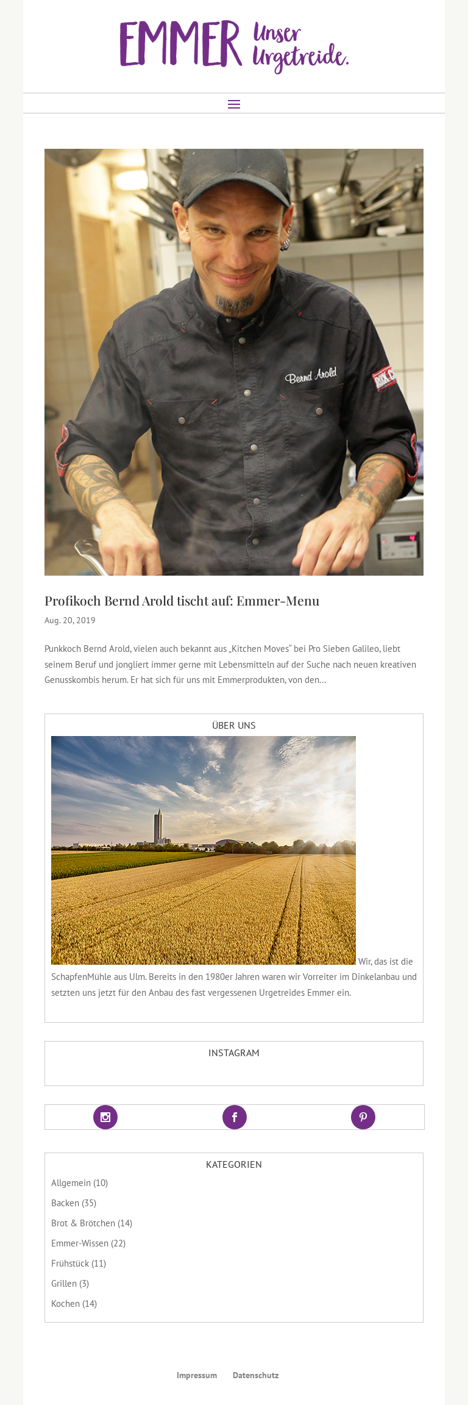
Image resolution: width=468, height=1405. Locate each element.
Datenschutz (255, 1375)
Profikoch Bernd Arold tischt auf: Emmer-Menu (181, 600)
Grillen (64, 1283)
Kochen (65, 1303)
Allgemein (71, 1183)
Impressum (197, 1375)
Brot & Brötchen (83, 1223)
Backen (65, 1203)
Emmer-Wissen (79, 1243)
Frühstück (70, 1263)
